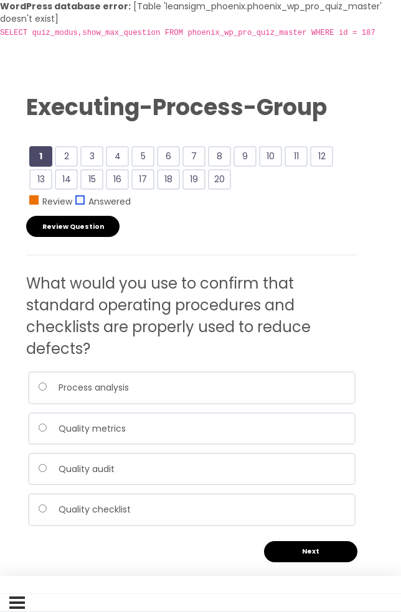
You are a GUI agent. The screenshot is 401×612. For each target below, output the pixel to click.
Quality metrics (82, 428)
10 (273, 157)
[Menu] (17, 602)
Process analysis (83, 387)
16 (119, 180)
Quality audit (76, 469)
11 (298, 157)
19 (196, 180)
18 (170, 180)
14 (69, 180)
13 (43, 180)
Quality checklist (84, 509)
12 (324, 157)
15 (94, 180)
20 (222, 180)
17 (145, 180)
